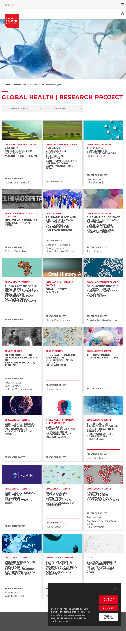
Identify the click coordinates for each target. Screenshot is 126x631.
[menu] (122, 5)
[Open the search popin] (122, 14)
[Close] (115, 588)
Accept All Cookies (108, 599)
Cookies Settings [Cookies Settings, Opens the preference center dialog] (108, 617)
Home (7, 85)
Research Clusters (21, 85)
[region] (84, 604)
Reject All (108, 608)
